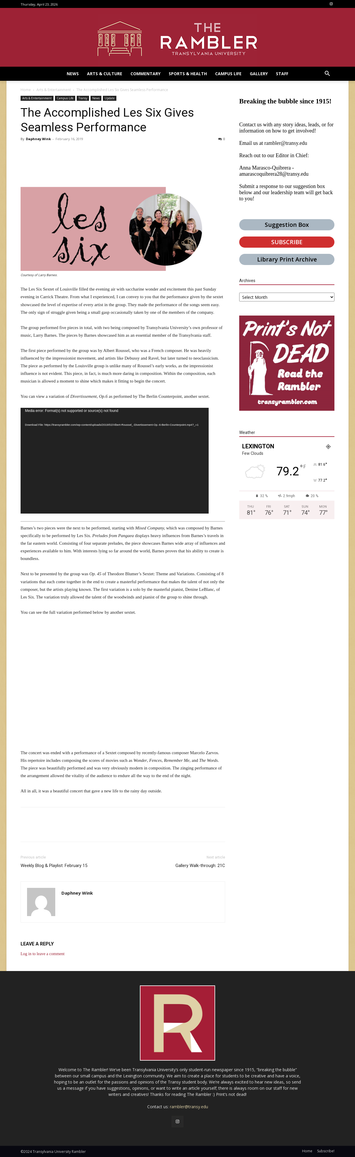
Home (26, 89)
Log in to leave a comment (43, 954)
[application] (115, 461)
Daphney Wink (38, 139)
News (96, 98)
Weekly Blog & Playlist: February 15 (54, 865)
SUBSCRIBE (286, 242)
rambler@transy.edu (285, 143)
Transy (82, 98)
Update (110, 98)
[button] (327, 74)
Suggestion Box (287, 225)
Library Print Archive (287, 259)
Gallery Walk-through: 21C (200, 865)
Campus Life (65, 98)
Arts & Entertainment (53, 89)
